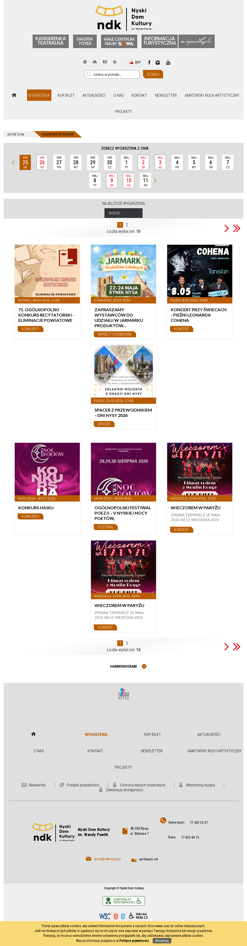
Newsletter (166, 95)
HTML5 (115, 916)
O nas (119, 95)
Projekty (123, 111)
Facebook (149, 62)
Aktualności (94, 95)
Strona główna (14, 95)
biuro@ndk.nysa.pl (107, 859)
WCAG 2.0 (138, 916)
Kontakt (139, 95)
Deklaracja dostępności (124, 789)
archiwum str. (149, 859)
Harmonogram (123, 666)
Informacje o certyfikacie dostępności (123, 901)
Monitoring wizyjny (200, 785)
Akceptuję (162, 941)
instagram (157, 62)
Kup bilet (66, 95)
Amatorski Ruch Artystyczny (212, 95)
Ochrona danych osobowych (142, 785)
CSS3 (123, 916)
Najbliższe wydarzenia (123, 203)
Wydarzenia (39, 95)
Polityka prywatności (83, 785)
